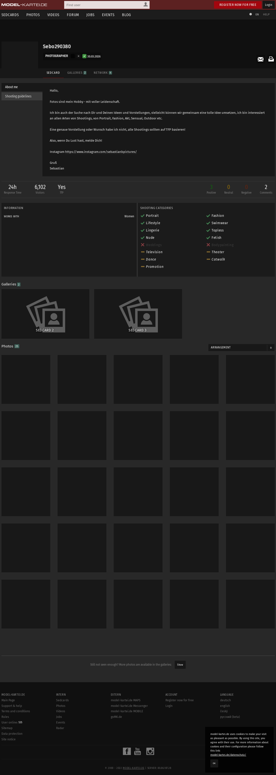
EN (257, 14)
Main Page (8, 716)
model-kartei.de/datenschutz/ (228, 754)
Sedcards (62, 716)
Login (268, 5)
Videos (53, 14)
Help (266, 14)
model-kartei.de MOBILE (127, 727)
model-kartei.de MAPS (126, 716)
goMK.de (116, 733)
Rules (5, 733)
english (225, 722)
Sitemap (6, 744)
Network (103, 72)
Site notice (8, 755)
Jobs (90, 14)
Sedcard (53, 72)
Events (108, 14)
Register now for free (237, 5)
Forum (73, 14)
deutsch (225, 716)
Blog (126, 14)
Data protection (11, 750)
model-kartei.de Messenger (129, 722)
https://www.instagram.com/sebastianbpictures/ (101, 152)
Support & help (11, 722)
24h (12, 190)
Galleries (76, 72)
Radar (60, 744)
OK (214, 763)
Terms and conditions (15, 727)
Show (180, 664)
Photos (33, 14)
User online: (11, 738)
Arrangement (221, 347)
